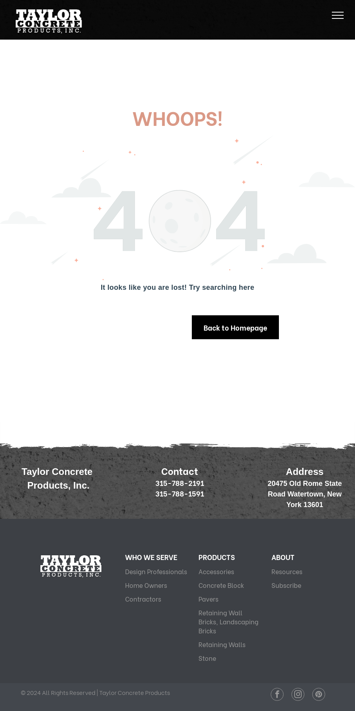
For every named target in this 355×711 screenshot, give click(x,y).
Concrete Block (221, 584)
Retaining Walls (222, 644)
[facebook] (277, 695)
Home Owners (146, 584)
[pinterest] (318, 695)
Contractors (143, 598)
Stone (207, 657)
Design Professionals (156, 571)
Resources (286, 571)
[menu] (338, 15)
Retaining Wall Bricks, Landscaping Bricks (228, 621)
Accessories (216, 571)
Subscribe (286, 584)
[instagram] (297, 695)
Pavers (208, 598)
